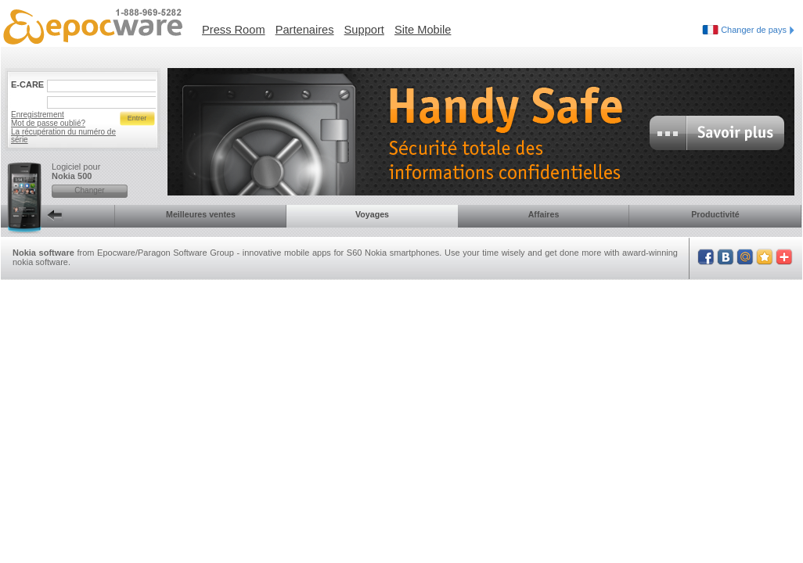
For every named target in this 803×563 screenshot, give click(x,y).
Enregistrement (37, 114)
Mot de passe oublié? (48, 123)
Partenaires (304, 29)
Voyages (372, 214)
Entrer (137, 118)
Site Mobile (423, 29)
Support (364, 29)
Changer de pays (757, 29)
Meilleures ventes (201, 214)
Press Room (233, 29)
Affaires (544, 214)
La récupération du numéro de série (63, 135)
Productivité (715, 214)
